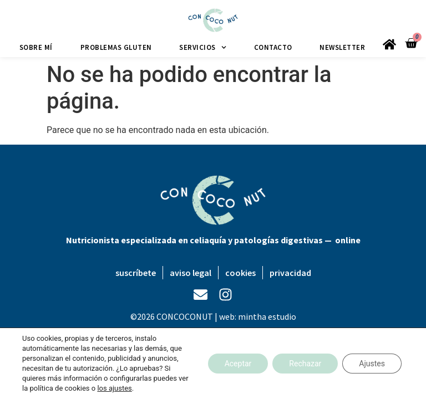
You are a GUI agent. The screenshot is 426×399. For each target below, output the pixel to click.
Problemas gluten (116, 47)
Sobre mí (36, 47)
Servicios (202, 47)
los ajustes (114, 388)
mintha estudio (267, 316)
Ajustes (372, 363)
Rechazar (305, 363)
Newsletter (342, 47)
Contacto (273, 47)
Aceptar (238, 363)
